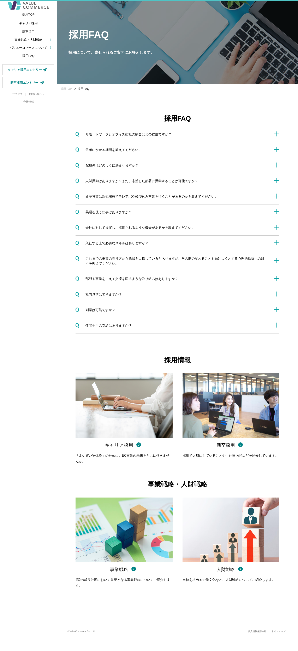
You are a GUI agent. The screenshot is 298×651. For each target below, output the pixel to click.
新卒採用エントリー (28, 97)
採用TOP (66, 88)
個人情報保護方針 (257, 631)
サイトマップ (278, 631)
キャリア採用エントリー (28, 84)
